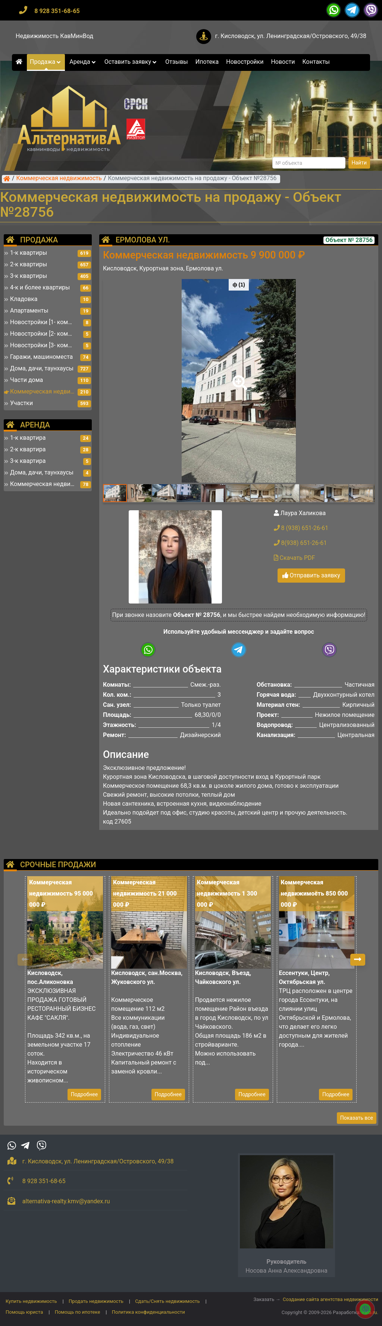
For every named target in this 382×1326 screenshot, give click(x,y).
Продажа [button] (46, 61)
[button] (238, 377)
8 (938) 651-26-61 (301, 528)
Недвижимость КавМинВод (54, 36)
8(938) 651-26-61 (300, 542)
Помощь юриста (24, 1312)
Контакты (316, 61)
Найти (359, 163)
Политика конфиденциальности (148, 1312)
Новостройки (244, 61)
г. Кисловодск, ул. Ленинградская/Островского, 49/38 (290, 36)
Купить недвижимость (31, 1301)
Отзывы (176, 61)
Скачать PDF (294, 557)
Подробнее (84, 1094)
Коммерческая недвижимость (59, 179)
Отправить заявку (311, 575)
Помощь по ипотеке (77, 1312)
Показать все (356, 1118)
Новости (283, 61)
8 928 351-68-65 (57, 11)
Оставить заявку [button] (131, 61)
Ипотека (207, 61)
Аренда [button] (83, 61)
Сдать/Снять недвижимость (167, 1301)
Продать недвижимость (96, 1301)
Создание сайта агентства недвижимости (330, 1299)
